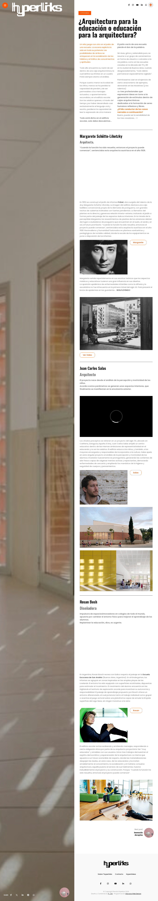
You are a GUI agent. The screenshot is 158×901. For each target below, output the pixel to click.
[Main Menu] (5, 5)
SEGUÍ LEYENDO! (123, 290)
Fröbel (120, 202)
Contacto (119, 874)
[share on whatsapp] (34, 895)
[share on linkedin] (22, 895)
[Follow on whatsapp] (146, 5)
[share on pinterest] (28, 895)
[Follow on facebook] (129, 5)
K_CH (110, 894)
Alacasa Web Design (133, 894)
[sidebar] (150, 5)
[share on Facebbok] (11, 895)
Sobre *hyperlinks (105, 874)
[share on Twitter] (16, 895)
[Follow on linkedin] (142, 5)
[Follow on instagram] (133, 5)
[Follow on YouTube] (137, 5)
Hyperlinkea (84, 13)
